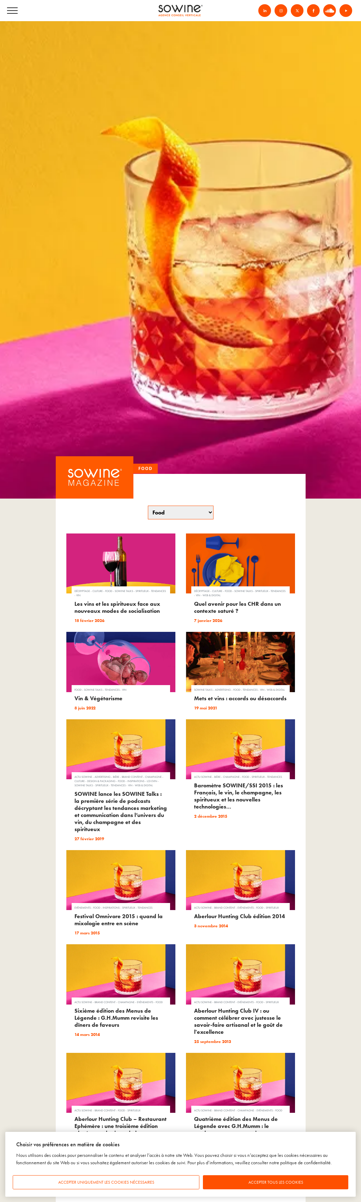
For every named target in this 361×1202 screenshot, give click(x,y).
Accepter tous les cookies (275, 1182)
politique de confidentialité (305, 1163)
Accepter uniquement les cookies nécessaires (106, 1182)
